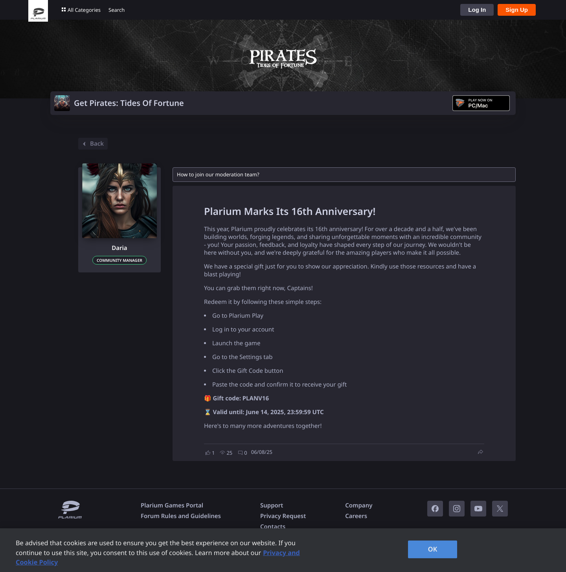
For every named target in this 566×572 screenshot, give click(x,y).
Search (116, 9)
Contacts (272, 527)
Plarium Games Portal (172, 505)
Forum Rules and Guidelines (181, 516)
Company (358, 505)
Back (92, 144)
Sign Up (516, 9)
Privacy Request (283, 516)
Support (271, 505)
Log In (477, 9)
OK (432, 549)
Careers (356, 516)
